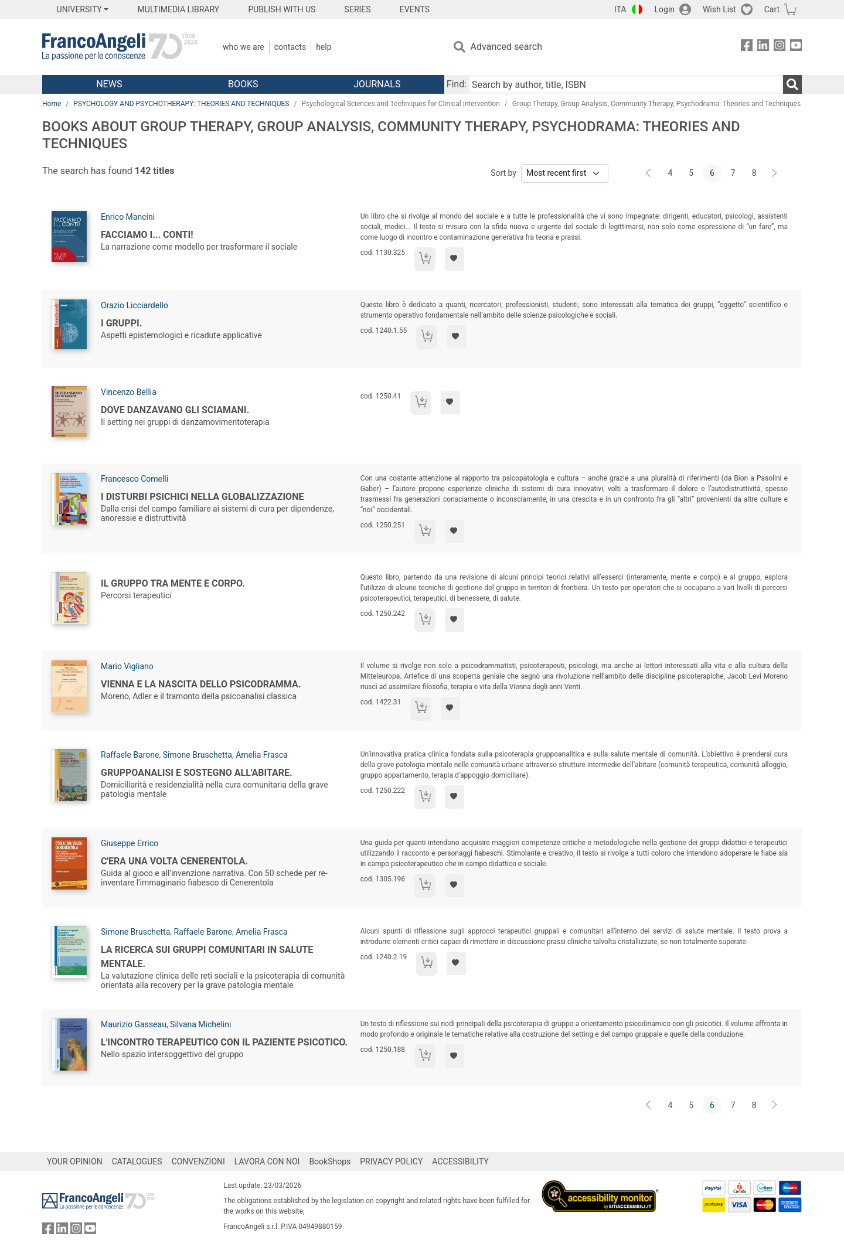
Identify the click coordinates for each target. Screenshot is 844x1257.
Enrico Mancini (128, 217)
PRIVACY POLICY (391, 1161)
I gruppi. (121, 323)
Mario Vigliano (127, 666)
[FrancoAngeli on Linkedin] (763, 47)
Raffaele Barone (130, 754)
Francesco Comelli (134, 478)
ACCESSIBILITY (460, 1161)
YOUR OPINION (75, 1161)
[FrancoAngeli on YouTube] (796, 47)
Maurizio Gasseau (133, 1024)
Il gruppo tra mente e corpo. (173, 583)
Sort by (503, 173)
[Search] (792, 84)
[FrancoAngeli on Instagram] (779, 47)
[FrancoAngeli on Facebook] (747, 47)
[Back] (649, 173)
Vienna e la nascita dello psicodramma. (201, 684)
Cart (772, 9)
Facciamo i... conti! (147, 234)
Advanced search (506, 46)
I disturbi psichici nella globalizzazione (202, 496)
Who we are (243, 47)
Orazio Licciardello (134, 305)
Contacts (290, 47)
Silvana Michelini (200, 1024)
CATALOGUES (137, 1161)
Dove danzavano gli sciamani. (175, 409)
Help (323, 47)
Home (51, 104)
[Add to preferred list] (454, 259)
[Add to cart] (424, 259)
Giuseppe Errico (129, 843)
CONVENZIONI (198, 1161)
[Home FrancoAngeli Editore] (120, 46)
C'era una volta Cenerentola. (174, 861)
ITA (620, 9)
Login (665, 9)
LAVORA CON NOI (267, 1161)
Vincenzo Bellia (128, 392)
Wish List (719, 9)
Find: (457, 84)
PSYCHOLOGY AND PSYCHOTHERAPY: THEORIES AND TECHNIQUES (181, 104)
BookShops (329, 1161)
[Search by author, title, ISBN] (626, 84)
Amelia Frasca (262, 754)
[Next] (774, 173)
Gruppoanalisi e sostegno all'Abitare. (196, 772)
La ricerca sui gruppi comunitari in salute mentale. (207, 956)
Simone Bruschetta (197, 754)
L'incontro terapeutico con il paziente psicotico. (224, 1042)
